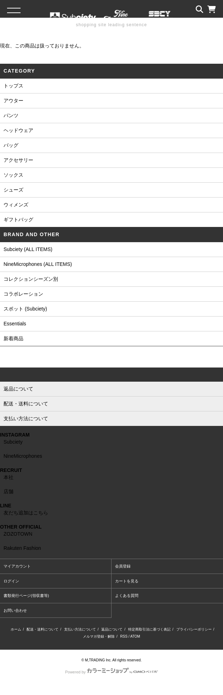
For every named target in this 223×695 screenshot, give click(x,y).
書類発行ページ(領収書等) (26, 595)
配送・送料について (42, 629)
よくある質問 (126, 595)
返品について (111, 629)
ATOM (135, 636)
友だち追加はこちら (26, 512)
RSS (124, 636)
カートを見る (126, 581)
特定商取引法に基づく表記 (149, 629)
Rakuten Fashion (22, 548)
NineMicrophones (23, 456)
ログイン (11, 581)
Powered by (111, 672)
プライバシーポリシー (194, 629)
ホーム (16, 629)
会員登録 (123, 566)
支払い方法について (80, 629)
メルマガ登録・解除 (99, 636)
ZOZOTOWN (18, 534)
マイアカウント (17, 566)
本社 (8, 477)
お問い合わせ (15, 610)
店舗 (8, 491)
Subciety (13, 442)
